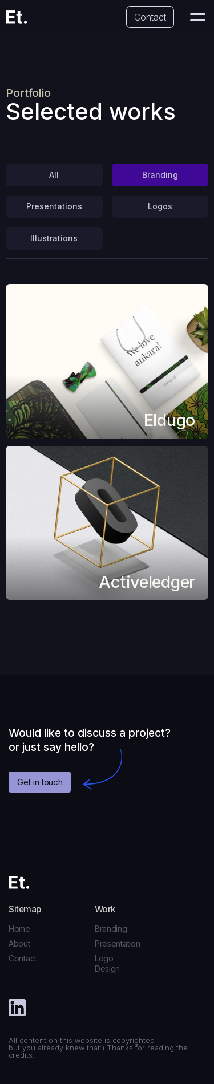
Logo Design (107, 963)
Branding (111, 928)
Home (19, 928)
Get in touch (39, 782)
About (19, 943)
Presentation (117, 943)
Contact (150, 17)
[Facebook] (17, 1008)
